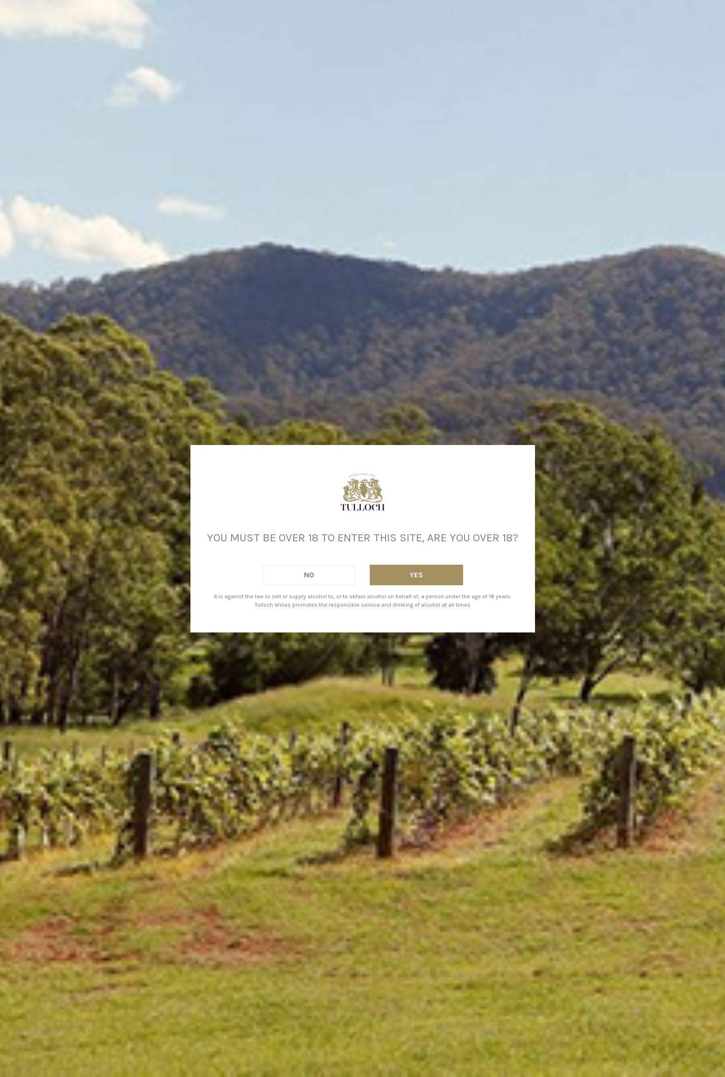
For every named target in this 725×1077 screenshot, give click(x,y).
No (309, 574)
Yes (416, 574)
